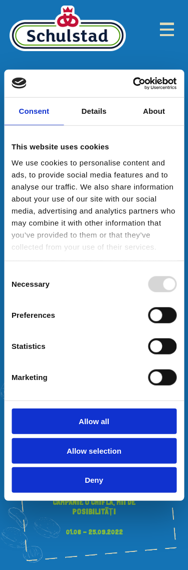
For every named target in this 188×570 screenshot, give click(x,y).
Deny (94, 480)
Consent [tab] (34, 111)
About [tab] (154, 111)
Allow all (94, 421)
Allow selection (94, 450)
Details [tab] (94, 111)
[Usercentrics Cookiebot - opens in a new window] (133, 83)
